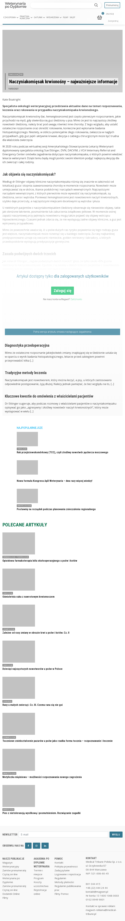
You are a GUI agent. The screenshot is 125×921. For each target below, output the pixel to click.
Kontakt (59, 862)
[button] (11, 17)
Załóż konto (76, 299)
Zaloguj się (62, 290)
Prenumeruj (112, 5)
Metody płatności (64, 882)
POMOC (59, 858)
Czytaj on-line (10, 874)
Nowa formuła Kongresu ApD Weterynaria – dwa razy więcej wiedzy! (54, 480)
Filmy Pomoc (62, 893)
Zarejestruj (113, 21)
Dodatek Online (11, 893)
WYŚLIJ (116, 834)
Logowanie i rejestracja (68, 874)
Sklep (72, 17)
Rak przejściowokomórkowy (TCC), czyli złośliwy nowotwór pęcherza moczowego (62, 452)
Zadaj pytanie (62, 870)
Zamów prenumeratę (14, 870)
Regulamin (60, 878)
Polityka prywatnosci (66, 866)
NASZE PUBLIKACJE (13, 858)
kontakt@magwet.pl (97, 891)
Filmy (65, 17)
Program (39, 878)
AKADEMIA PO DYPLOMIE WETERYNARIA (42, 862)
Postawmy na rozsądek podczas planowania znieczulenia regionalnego (56, 509)
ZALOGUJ (110, 14)
